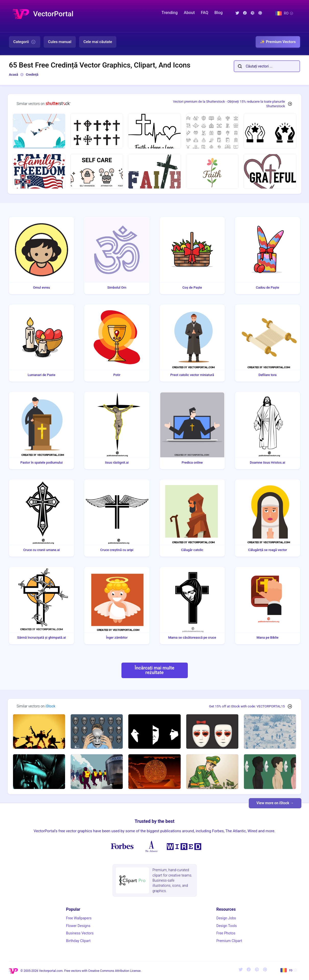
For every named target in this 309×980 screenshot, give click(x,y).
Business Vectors (80, 933)
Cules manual (59, 41)
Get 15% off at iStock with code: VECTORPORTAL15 (247, 706)
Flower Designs (78, 926)
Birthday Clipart (78, 941)
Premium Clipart (229, 941)
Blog (218, 12)
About (189, 12)
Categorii (24, 42)
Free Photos (226, 933)
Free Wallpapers (79, 918)
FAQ (204, 12)
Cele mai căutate (97, 41)
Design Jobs (226, 918)
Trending (170, 12)
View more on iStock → (275, 803)
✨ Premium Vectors (278, 41)
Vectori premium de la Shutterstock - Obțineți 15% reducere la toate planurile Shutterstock (229, 104)
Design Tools (226, 926)
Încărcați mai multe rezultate (154, 670)
